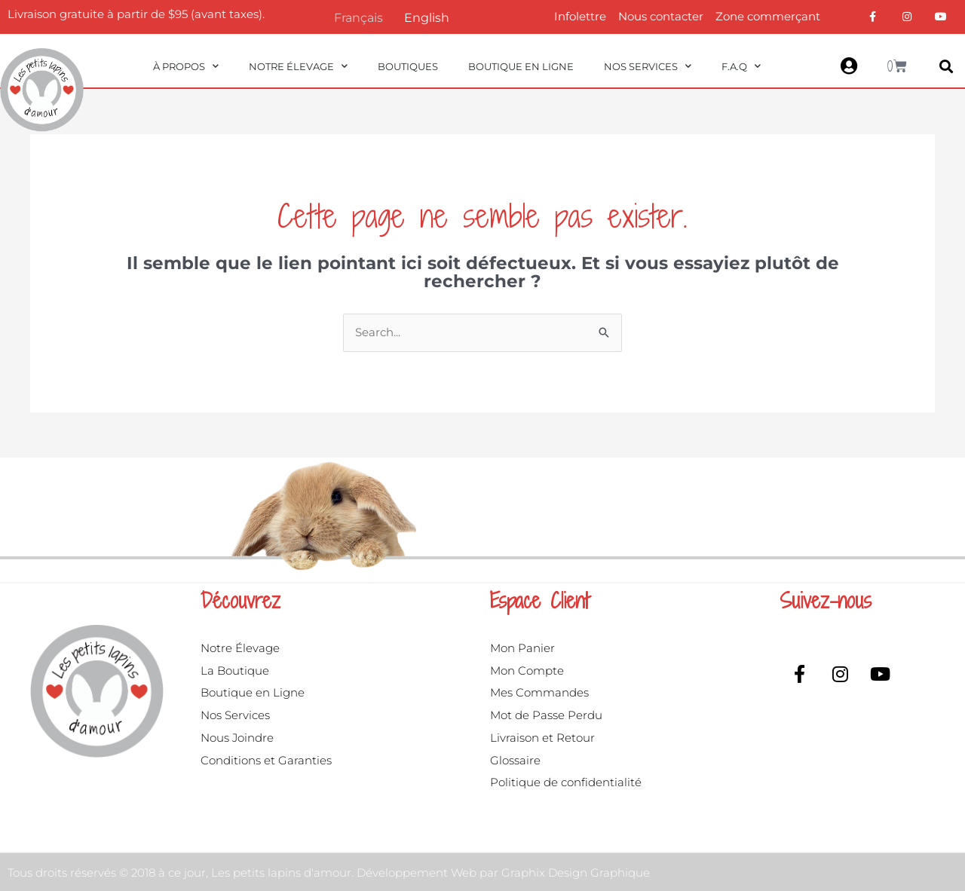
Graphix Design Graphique (575, 872)
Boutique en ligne (521, 66)
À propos (186, 66)
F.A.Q (741, 66)
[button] (945, 66)
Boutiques (408, 66)
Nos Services (647, 66)
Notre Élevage (298, 66)
